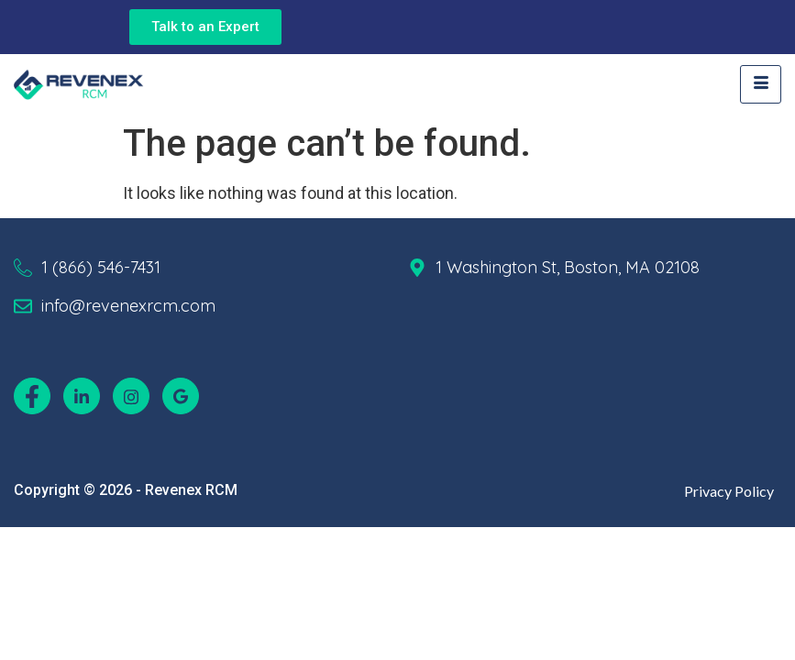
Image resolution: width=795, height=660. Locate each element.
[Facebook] (32, 396)
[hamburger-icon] (760, 84)
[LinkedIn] (81, 396)
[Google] (180, 396)
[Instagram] (131, 396)
